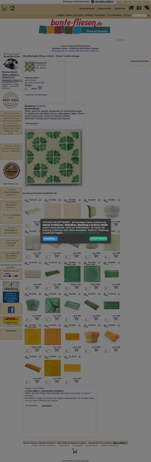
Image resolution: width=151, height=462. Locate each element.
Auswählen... (50, 238)
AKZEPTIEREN (98, 238)
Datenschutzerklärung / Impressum (82, 232)
